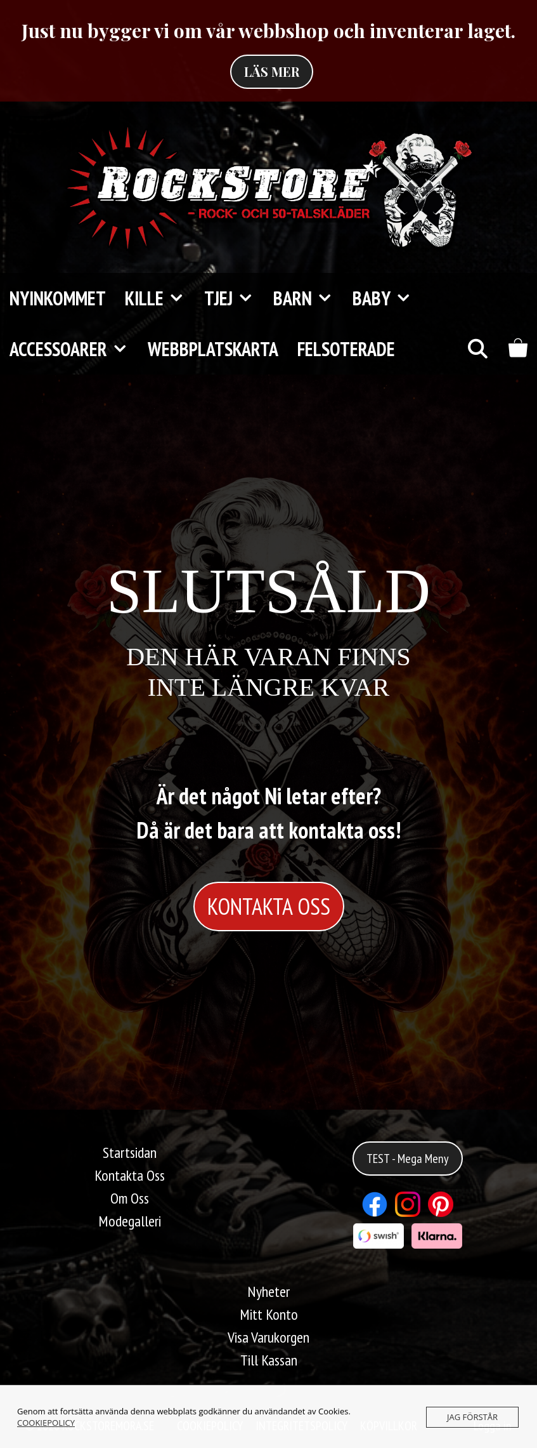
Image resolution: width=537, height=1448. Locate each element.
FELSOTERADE (346, 348)
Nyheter (268, 1291)
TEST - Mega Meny (407, 1158)
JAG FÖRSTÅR (472, 1417)
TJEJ (234, 298)
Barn (308, 298)
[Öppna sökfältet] (477, 349)
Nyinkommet (58, 298)
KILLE (160, 298)
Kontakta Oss (129, 1175)
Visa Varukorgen (268, 1337)
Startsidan (130, 1152)
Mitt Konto (269, 1314)
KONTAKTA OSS (268, 906)
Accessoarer (74, 349)
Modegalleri (129, 1221)
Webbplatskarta (213, 348)
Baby (387, 298)
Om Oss (129, 1198)
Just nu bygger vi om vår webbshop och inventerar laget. (268, 30)
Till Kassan (268, 1360)
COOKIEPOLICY (46, 1422)
